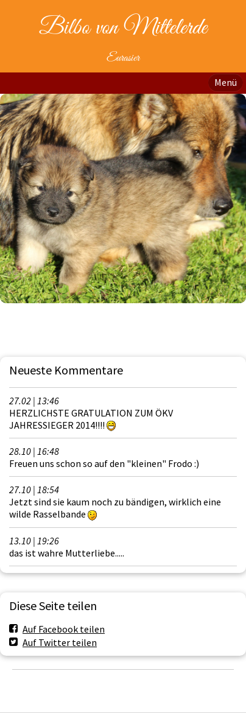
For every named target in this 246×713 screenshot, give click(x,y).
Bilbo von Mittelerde (123, 28)
